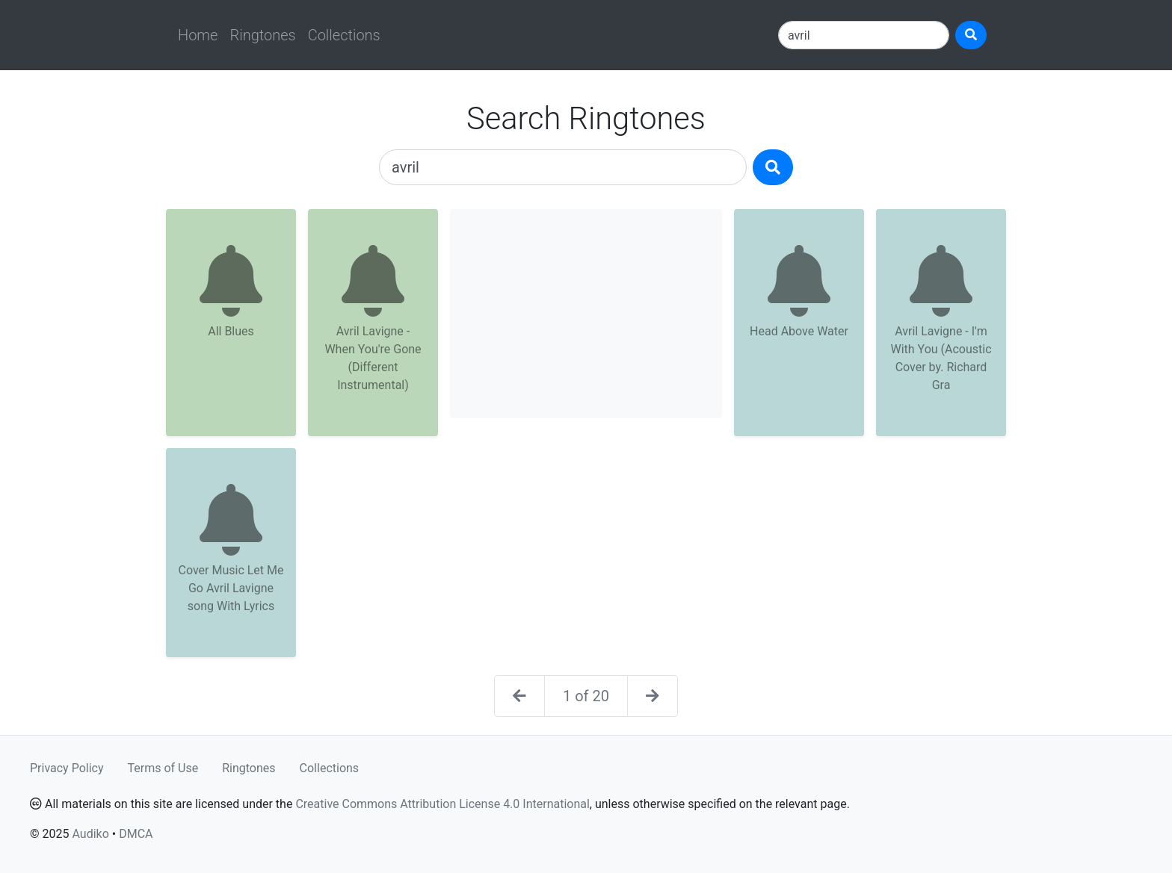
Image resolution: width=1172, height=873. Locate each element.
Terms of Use (163, 768)
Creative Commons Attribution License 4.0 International (442, 804)
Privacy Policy (67, 768)
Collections (344, 35)
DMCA (135, 834)
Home (198, 35)
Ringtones (262, 35)
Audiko (90, 834)
